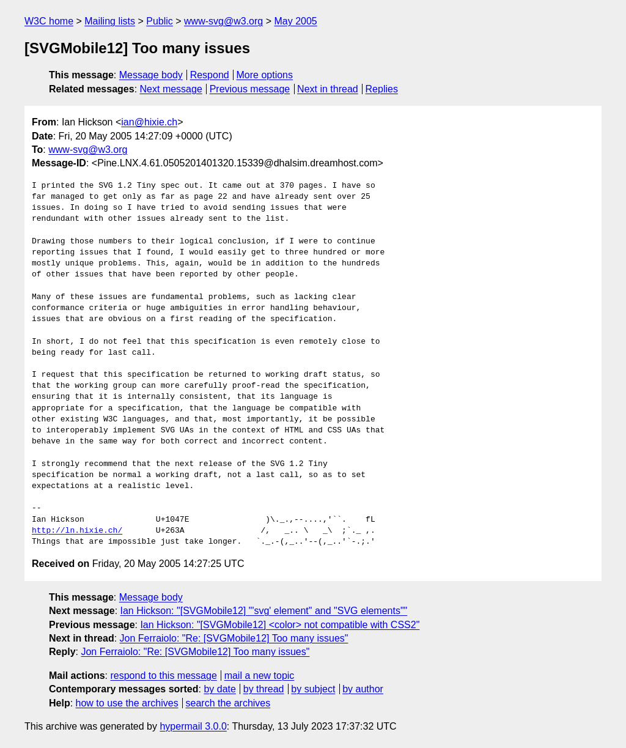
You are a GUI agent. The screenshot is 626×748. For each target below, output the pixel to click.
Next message (171, 89)
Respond (209, 75)
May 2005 (295, 21)
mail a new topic (259, 675)
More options (265, 75)
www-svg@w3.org (223, 21)
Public (159, 21)
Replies (382, 89)
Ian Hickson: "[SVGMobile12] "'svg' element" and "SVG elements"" (264, 610)
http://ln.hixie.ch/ (77, 530)
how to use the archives (127, 703)
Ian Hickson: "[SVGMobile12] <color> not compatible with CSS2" (279, 625)
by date (219, 689)
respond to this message (163, 675)
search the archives (228, 703)
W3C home (48, 21)
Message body (151, 75)
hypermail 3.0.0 (193, 726)
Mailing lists (109, 21)
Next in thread (327, 89)
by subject (313, 689)
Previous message (250, 89)
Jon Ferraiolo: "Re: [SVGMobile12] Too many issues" (234, 638)
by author (362, 689)
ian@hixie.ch (149, 122)
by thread (263, 689)
